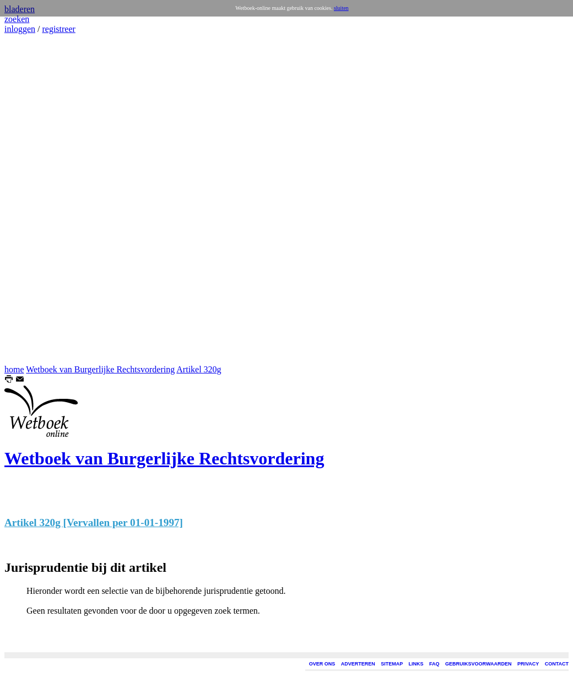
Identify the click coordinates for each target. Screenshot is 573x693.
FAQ (434, 664)
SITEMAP (392, 664)
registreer (58, 29)
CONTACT (557, 664)
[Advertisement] (37, 199)
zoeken (16, 19)
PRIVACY (528, 664)
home (14, 369)
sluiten (341, 8)
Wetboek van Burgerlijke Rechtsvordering (100, 369)
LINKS (416, 664)
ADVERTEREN (358, 664)
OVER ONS (322, 664)
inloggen (19, 29)
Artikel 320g (198, 369)
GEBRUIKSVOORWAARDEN (478, 664)
